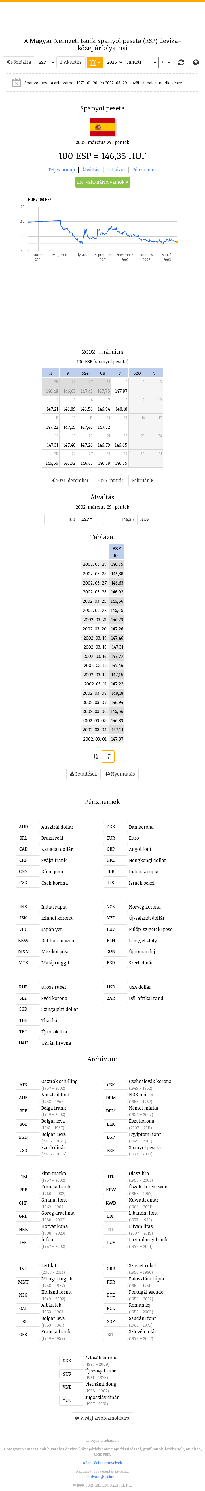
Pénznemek (144, 169)
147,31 (52, 445)
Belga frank (53, 1108)
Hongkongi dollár (147, 860)
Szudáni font (142, 1318)
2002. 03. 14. (95, 656)
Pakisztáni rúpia (146, 1278)
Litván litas (141, 1226)
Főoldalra (19, 62)
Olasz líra (139, 1173)
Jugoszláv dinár (102, 1397)
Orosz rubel (53, 987)
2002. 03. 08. (95, 693)
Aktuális (71, 62)
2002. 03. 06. (95, 711)
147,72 (104, 427)
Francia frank (56, 1186)
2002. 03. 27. (95, 583)
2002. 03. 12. (95, 674)
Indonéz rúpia (144, 871)
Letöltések (83, 774)
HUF (144, 519)
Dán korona (141, 827)
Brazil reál (52, 838)
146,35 (121, 463)
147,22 (52, 427)
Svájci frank (54, 860)
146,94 (104, 409)
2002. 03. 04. (95, 729)
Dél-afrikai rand (146, 998)
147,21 (52, 409)
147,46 (87, 427)
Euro (134, 838)
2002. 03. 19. (95, 638)
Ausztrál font (55, 1094)
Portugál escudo (146, 1292)
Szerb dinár (141, 963)
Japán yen (52, 929)
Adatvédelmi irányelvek (102, 1462)
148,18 (121, 409)
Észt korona (141, 1121)
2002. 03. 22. (95, 610)
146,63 (69, 391)
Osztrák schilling (59, 1081)
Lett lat (48, 1265)
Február (142, 480)
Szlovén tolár (143, 1331)
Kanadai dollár (57, 849)
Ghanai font (54, 1200)
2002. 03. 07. (95, 702)
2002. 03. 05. (95, 720)
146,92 (69, 463)
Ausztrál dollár (57, 827)
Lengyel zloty (143, 940)
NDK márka (141, 1094)
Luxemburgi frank (148, 1239)
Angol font (140, 849)
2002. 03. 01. (95, 739)
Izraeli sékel (142, 883)
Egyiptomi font (145, 1134)
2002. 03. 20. (95, 628)
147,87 (121, 391)
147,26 (87, 445)
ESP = (86, 519)
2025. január (110, 480)
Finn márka (53, 1173)
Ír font (48, 1239)
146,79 (104, 445)
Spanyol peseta (145, 1147)
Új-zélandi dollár (147, 918)
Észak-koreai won (148, 1186)
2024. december (70, 480)
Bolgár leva (53, 1121)
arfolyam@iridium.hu (102, 1476)
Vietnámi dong (100, 1384)
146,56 (86, 409)
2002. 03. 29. (95, 564)
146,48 (52, 391)
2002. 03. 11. (96, 684)
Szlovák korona (101, 1358)
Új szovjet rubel (101, 1371)
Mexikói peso (55, 951)
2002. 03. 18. (95, 647)
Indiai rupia (54, 907)
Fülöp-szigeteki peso (151, 929)
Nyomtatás (120, 774)
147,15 (69, 427)
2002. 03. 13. (96, 665)
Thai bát (50, 1020)
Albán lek (51, 1305)
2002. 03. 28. (95, 573)
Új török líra (54, 1032)
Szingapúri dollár (59, 1009)
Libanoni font (143, 1213)
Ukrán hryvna (56, 1043)
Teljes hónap (61, 169)
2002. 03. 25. (95, 601)
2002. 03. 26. (95, 592)
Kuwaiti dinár (144, 1200)
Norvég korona (145, 907)
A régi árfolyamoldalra (102, 1418)
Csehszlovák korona (150, 1081)
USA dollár (140, 987)
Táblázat (116, 169)
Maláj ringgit (55, 963)
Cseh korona (54, 883)
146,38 (104, 463)
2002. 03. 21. (95, 619)
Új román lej (142, 951)
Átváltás (91, 169)
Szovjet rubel (142, 1265)
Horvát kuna (54, 1226)
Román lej (139, 1305)
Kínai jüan (52, 871)
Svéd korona (54, 998)
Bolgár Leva (53, 1134)
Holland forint (56, 1292)
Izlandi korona (57, 918)
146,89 (69, 409)
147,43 (87, 391)
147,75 (104, 391)
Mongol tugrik (56, 1278)
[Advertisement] (102, 16)
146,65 (121, 445)
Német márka (143, 1108)
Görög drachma (58, 1213)
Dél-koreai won (57, 940)
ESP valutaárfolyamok (102, 182)
